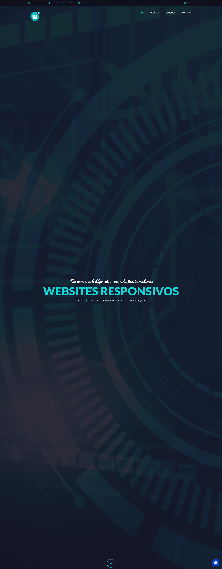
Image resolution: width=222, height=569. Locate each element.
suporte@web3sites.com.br (62, 3)
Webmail (190, 3)
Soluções (170, 12)
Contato (186, 12)
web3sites (85, 3)
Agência (154, 12)
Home (141, 12)
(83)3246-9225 (37, 3)
